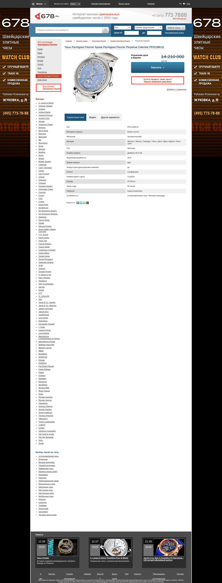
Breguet (42, 149)
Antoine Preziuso (46, 115)
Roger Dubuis (44, 391)
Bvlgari (41, 158)
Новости (39, 534)
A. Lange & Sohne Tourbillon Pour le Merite (109, 558)
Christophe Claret (46, 189)
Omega (42, 360)
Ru (180, 4)
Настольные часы (46, 493)
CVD (40, 199)
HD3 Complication (46, 284)
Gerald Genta (44, 256)
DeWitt (41, 223)
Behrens (42, 128)
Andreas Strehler (45, 106)
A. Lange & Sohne (46, 103)
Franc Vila (43, 241)
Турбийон (43, 506)
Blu (40, 140)
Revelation (43, 385)
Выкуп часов (124, 4)
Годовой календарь (47, 465)
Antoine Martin (44, 112)
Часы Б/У (100, 574)
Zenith (41, 443)
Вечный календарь (47, 462)
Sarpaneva (43, 403)
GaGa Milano (44, 253)
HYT (40, 293)
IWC (40, 299)
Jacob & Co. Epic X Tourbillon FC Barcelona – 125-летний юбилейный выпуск (164, 559)
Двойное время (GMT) (48, 472)
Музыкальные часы (47, 484)
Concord (42, 192)
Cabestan (42, 165)
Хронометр (43, 512)
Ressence (43, 382)
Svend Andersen (45, 413)
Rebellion (42, 379)
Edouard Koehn (45, 226)
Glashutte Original (46, 262)
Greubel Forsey (45, 272)
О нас (40, 574)
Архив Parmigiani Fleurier (48, 76)
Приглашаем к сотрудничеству (158, 574)
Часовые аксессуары (48, 515)
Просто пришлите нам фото (157, 81)
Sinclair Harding (45, 409)
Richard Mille (44, 388)
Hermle (42, 287)
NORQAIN (43, 357)
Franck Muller (44, 247)
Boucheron (43, 143)
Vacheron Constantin (47, 431)
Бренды (52, 574)
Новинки (87, 574)
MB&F (41, 351)
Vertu (41, 440)
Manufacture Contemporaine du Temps (49, 337)
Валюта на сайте (61, 4)
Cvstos (41, 202)
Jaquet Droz (44, 312)
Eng (188, 4)
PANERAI (43, 363)
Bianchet (42, 134)
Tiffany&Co (43, 419)
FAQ (127, 574)
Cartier (41, 171)
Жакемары (43, 475)
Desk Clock (42, 80)
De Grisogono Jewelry (48, 211)
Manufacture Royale (47, 342)
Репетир (42, 499)
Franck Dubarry (45, 244)
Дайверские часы (46, 469)
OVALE (40, 64)
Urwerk (41, 428)
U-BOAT (42, 425)
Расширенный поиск (174, 32)
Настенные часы (46, 490)
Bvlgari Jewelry (45, 162)
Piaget (41, 372)
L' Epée (42, 327)
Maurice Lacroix (45, 348)
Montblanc (43, 354)
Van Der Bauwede (46, 437)
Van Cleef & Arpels (46, 434)
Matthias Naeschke (46, 345)
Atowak (42, 121)
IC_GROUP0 (44, 296)
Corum (41, 195)
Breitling (42, 152)
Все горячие (51, 87)
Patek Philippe (44, 369)
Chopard (42, 183)
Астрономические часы (49, 456)
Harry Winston (44, 278)
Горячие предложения (100, 4)
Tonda (40, 49)
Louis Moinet (44, 333)
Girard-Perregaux (46, 259)
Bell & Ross (43, 131)
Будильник (43, 459)
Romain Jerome (45, 400)
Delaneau (42, 217)
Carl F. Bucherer (45, 168)
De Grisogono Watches (48, 214)
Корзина (151, 4)
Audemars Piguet (46, 125)
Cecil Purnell (44, 174)
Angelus (42, 109)
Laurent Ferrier (45, 330)
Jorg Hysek (43, 318)
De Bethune (43, 208)
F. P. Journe (43, 235)
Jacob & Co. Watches (47, 306)
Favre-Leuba (44, 238)
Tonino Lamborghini (47, 422)
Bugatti (40, 61)
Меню (39, 4)
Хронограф (43, 509)
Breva (41, 155)
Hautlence (43, 281)
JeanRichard (44, 315)
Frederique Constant (47, 250)
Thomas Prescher (46, 416)
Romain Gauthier (46, 397)
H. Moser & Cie (45, 275)
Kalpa (39, 53)
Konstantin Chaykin (46, 324)
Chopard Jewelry (45, 186)
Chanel (41, 177)
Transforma (42, 72)
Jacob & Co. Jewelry (47, 302)
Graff (41, 265)
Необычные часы (46, 496)
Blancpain (43, 137)
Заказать (158, 67)
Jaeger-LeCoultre (46, 309)
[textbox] (68, 30)
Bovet (41, 146)
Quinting (42, 376)
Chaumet (42, 180)
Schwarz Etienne (45, 406)
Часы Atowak (43, 558)
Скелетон (43, 502)
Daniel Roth (43, 205)
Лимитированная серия (49, 481)
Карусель (43, 478)
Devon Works (44, 220)
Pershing (41, 57)
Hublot (41, 290)
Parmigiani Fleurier (47, 44)
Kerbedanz (43, 321)
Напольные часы (46, 487)
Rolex (41, 394)
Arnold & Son (44, 118)
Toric (39, 68)
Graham (42, 269)
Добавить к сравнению (176, 89)
